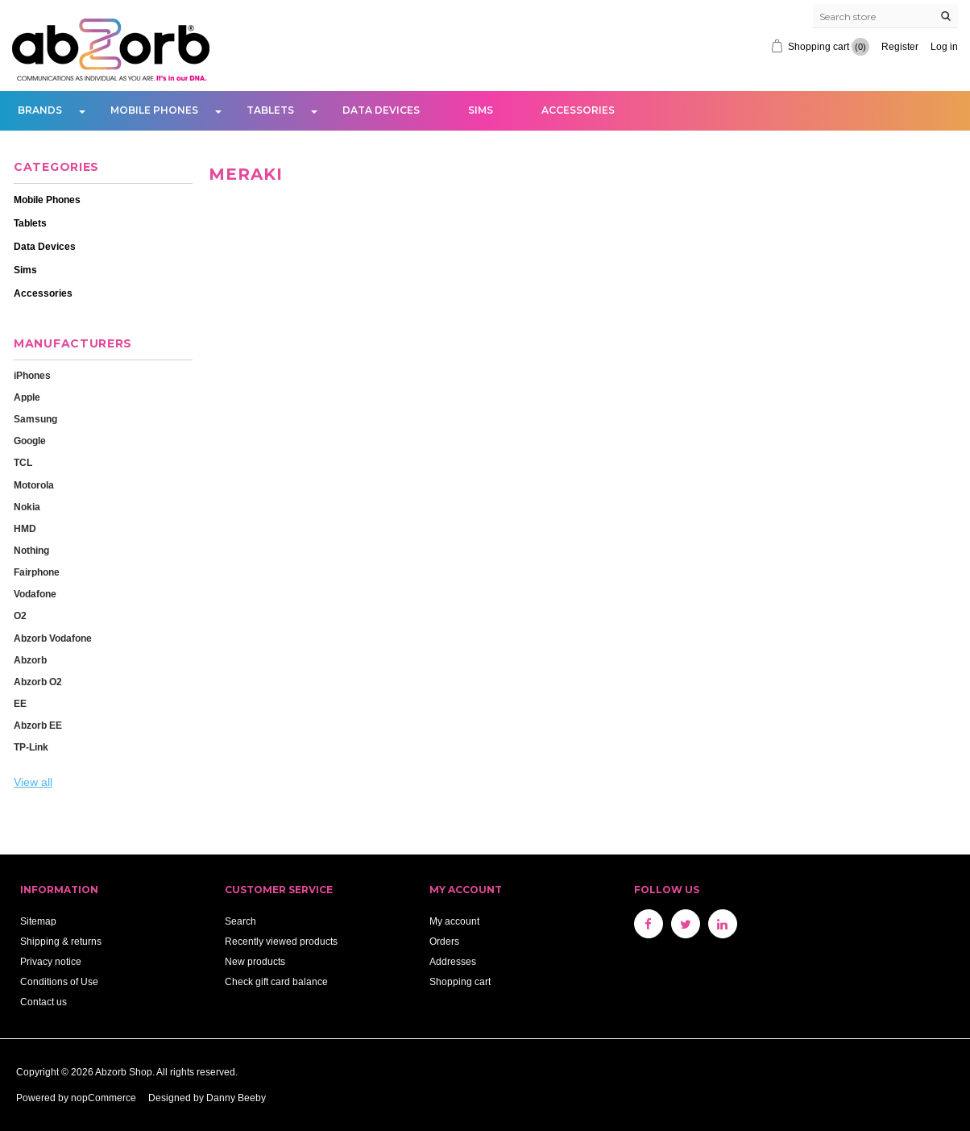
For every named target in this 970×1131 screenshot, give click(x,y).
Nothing (31, 550)
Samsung (35, 419)
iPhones (32, 375)
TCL (23, 462)
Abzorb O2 (38, 682)
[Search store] (885, 16)
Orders (444, 941)
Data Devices (381, 110)
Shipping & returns (61, 941)
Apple (27, 397)
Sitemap (38, 921)
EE (20, 703)
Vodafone (35, 594)
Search (240, 921)
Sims (480, 110)
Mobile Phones (154, 110)
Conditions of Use (59, 981)
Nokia (27, 507)
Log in (944, 46)
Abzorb (30, 660)
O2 (20, 615)
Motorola (34, 485)
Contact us (43, 1002)
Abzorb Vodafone (53, 638)
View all (33, 781)
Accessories (578, 110)
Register (899, 46)
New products (255, 961)
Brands (40, 110)
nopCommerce (103, 1097)
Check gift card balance (276, 981)
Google (30, 441)
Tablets (270, 110)
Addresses (452, 961)
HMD (25, 528)
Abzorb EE (38, 725)
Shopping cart (460, 981)
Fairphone (37, 572)
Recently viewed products (281, 941)
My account (454, 921)
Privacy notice (50, 961)
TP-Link (31, 747)
